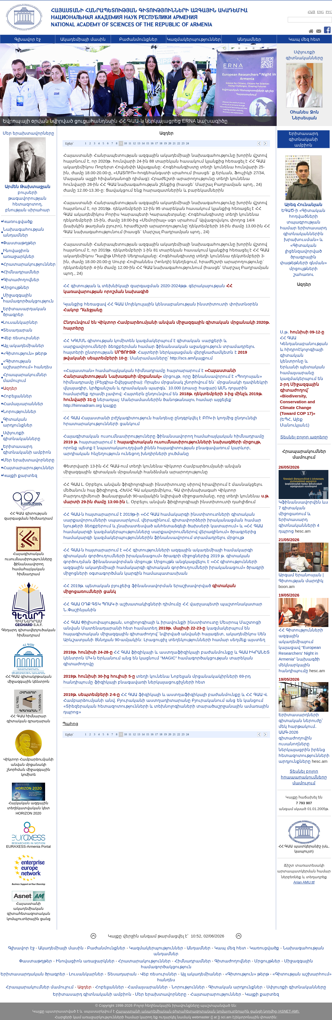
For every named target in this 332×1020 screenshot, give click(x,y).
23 (182, 143)
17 (156, 143)
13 (138, 143)
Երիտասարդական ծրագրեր (33, 974)
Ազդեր (10, 388)
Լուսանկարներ (20, 322)
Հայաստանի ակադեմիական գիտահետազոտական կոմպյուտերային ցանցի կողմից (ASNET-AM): (207, 1011)
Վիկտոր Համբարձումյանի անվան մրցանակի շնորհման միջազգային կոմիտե (28, 765)
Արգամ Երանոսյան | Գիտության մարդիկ (303, 575)
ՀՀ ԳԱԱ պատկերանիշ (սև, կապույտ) (304, 847)
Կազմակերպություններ (194, 39)
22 (178, 143)
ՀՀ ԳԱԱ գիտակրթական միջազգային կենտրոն (28, 677)
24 (187, 143)
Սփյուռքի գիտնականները (296, 987)
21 (174, 143)
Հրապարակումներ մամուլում (40, 987)
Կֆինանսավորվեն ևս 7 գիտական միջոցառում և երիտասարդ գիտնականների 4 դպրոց (303, 514)
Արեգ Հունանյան (303, 204)
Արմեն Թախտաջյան (27, 186)
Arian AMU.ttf (304, 882)
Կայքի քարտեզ (20, 475)
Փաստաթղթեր (19, 242)
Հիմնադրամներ (21, 271)
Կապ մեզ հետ (304, 39)
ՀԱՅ (311, 12)
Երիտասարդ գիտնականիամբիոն (303, 139)
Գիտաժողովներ (21, 279)
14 (143, 143)
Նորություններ (19, 411)
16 (152, 143)
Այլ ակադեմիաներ (23, 345)
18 (160, 143)
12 (134, 143)
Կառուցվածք (18, 221)
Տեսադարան (17, 330)
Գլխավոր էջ (27, 39)
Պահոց (70, 723)
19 (165, 143)
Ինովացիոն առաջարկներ (85, 961)
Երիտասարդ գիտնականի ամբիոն (92, 994)
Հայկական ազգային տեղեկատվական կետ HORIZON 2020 (28, 806)
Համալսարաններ (23, 403)
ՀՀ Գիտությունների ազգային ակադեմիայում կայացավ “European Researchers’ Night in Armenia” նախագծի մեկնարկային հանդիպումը (303, 648)
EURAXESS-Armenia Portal (28, 845)
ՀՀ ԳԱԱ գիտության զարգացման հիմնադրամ (28, 514)
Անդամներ (249, 39)
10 (125, 143)
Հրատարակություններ (29, 264)
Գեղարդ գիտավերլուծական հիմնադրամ (28, 630)
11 (130, 143)
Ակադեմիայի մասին (83, 39)
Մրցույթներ (16, 287)
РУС (329, 12)
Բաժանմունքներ (138, 39)
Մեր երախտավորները (28, 133)
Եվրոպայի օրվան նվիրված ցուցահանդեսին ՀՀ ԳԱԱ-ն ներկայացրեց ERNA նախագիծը (115, 121)
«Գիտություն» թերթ (25, 353)
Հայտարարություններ (28, 467)
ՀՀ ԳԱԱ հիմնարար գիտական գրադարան (28, 716)
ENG (320, 12)
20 (169, 143)
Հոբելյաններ (17, 396)
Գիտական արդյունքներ (235, 987)
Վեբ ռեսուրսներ (21, 337)
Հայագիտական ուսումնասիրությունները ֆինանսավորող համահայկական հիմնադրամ (28, 562)
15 (147, 143)
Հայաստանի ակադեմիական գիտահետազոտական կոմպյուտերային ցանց (28, 909)
